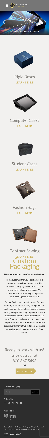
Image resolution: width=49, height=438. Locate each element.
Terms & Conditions (9, 429)
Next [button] (45, 22)
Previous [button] (4, 22)
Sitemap (18, 429)
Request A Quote (24, 371)
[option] (24, 23)
